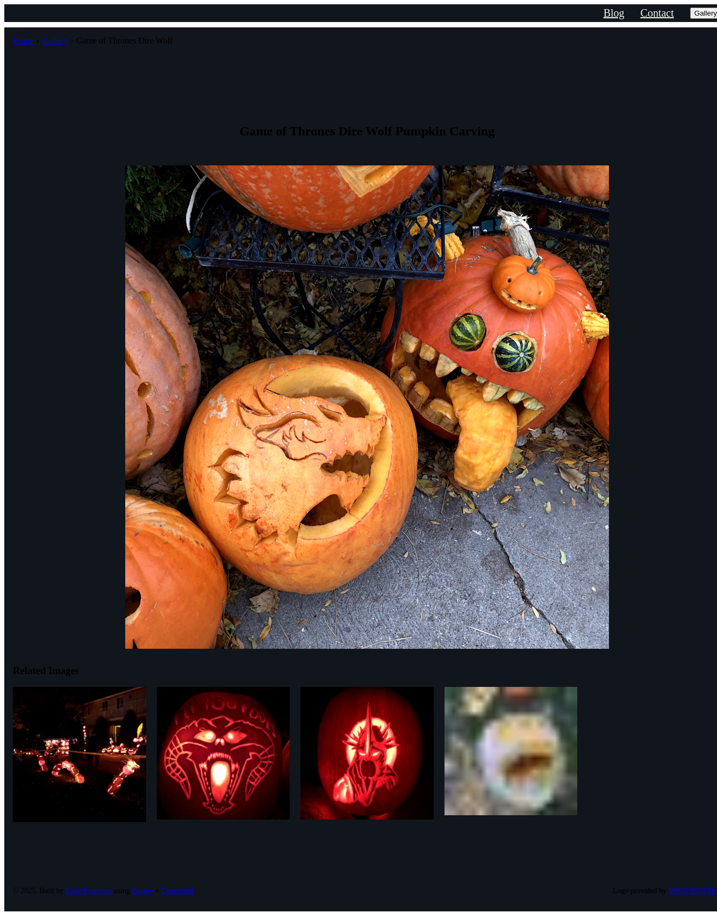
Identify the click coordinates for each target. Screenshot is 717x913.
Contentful (177, 891)
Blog (614, 13)
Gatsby (142, 891)
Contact (657, 13)
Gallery (55, 40)
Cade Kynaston (89, 891)
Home (23, 40)
